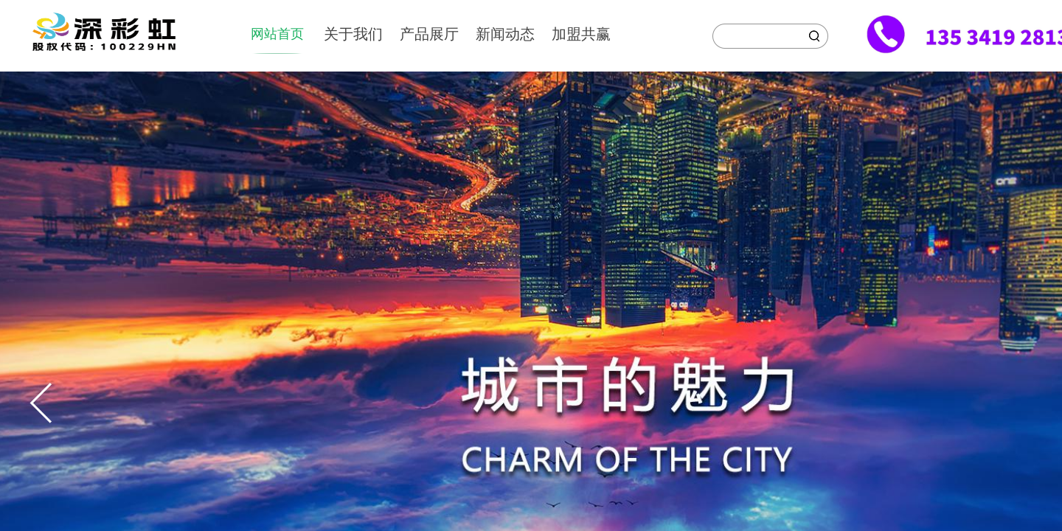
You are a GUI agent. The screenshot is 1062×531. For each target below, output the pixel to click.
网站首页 (277, 34)
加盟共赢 (581, 34)
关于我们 (353, 34)
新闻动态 (505, 34)
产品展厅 (429, 34)
